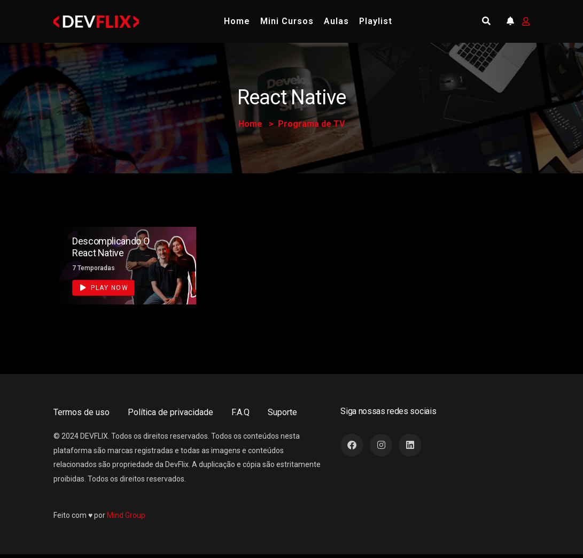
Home (237, 21)
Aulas (336, 21)
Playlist (375, 21)
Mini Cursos (287, 21)
